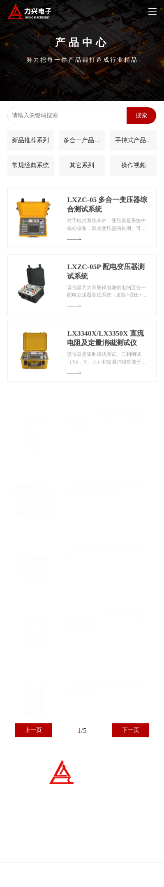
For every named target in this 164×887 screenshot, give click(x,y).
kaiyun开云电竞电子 (119, 878)
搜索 (141, 115)
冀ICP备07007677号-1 (47, 878)
